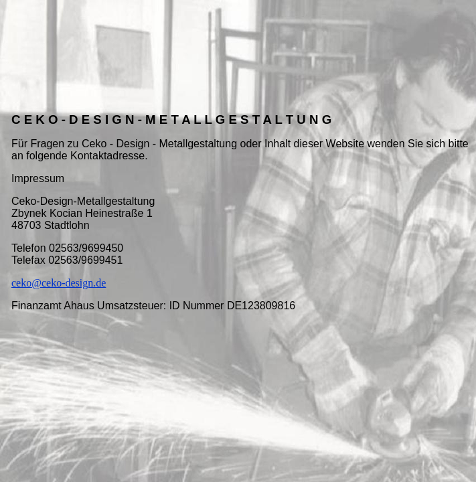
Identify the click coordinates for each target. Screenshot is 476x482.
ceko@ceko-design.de (58, 283)
